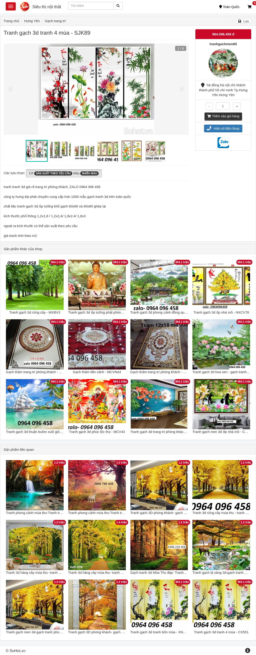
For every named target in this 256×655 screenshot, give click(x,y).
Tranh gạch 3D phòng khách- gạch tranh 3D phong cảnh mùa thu (179, 513)
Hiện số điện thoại (223, 128)
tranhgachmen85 (223, 44)
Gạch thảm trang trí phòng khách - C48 (35, 372)
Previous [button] (10, 89)
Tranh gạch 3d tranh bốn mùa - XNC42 (159, 632)
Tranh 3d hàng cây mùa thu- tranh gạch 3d (38, 572)
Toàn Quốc (229, 7)
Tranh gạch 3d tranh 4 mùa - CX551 (221, 632)
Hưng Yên (32, 21)
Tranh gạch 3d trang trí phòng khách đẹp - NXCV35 (169, 432)
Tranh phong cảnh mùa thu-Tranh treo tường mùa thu (108, 513)
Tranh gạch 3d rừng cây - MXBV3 (34, 312)
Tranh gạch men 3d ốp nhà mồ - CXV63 (222, 432)
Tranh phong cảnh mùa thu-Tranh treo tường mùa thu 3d (49, 513)
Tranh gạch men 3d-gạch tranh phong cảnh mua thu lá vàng (51, 632)
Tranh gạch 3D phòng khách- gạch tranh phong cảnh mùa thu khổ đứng (122, 632)
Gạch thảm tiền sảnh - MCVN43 (97, 372)
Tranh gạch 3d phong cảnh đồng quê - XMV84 (165, 312)
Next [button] (181, 89)
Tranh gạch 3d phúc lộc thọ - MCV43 (97, 432)
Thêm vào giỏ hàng (223, 116)
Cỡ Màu (64, 173)
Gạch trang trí (55, 21)
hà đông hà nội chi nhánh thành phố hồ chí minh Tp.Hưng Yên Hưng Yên (223, 90)
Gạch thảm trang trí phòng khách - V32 (159, 372)
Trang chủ (11, 21)
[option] (96, 89)
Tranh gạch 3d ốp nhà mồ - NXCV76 (221, 312)
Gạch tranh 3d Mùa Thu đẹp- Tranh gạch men (165, 572)
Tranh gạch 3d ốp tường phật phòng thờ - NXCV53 (106, 312)
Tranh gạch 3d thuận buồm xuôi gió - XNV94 (39, 432)
